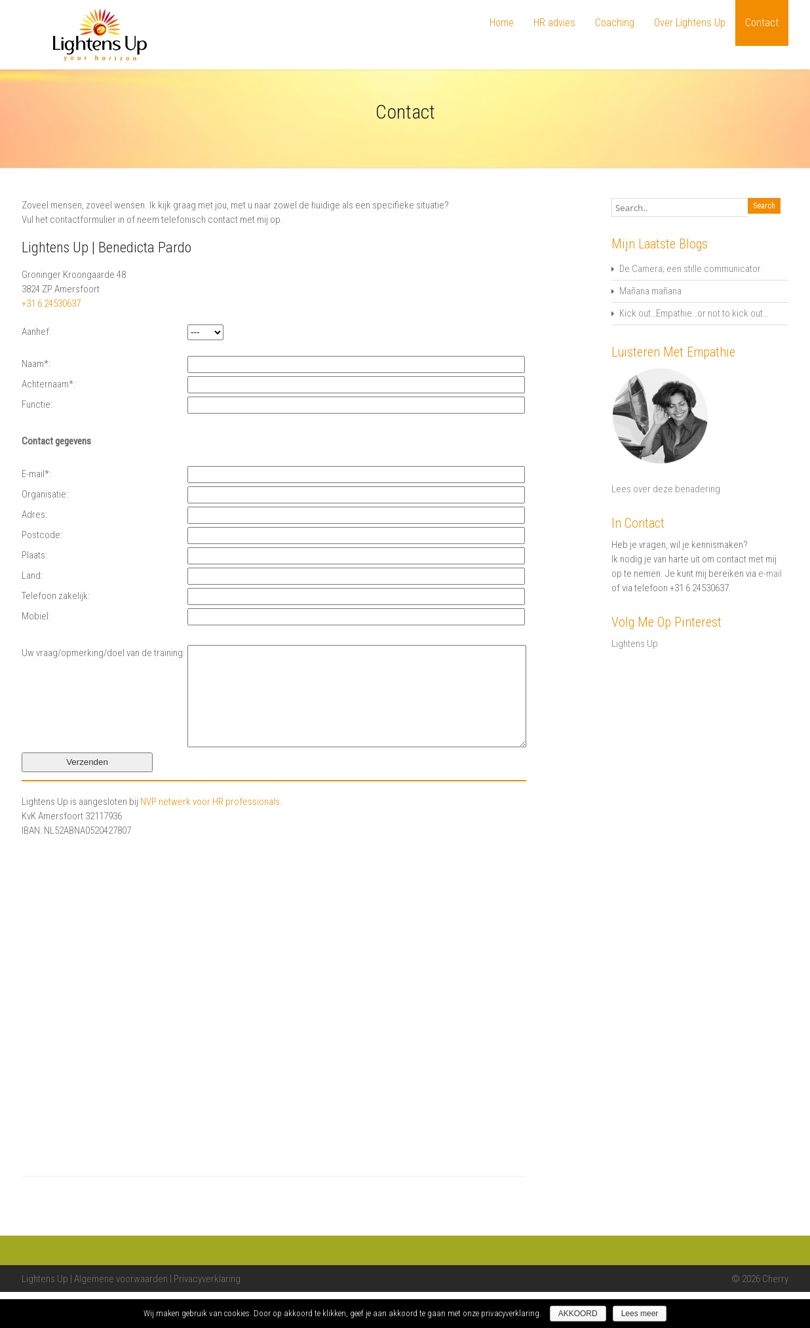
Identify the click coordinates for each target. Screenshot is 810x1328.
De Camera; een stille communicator (690, 269)
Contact (762, 22)
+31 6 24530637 (51, 303)
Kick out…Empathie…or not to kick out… (693, 313)
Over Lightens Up (689, 22)
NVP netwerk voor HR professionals (210, 838)
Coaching (614, 22)
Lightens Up (634, 644)
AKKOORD (578, 1313)
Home (502, 22)
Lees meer (640, 1313)
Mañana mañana (650, 291)
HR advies (554, 22)
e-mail (770, 573)
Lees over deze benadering (665, 489)
